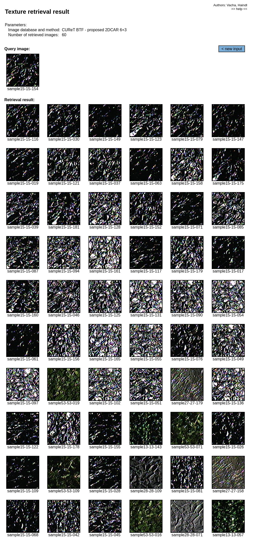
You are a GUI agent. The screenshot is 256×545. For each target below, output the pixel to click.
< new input (232, 49)
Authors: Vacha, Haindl (230, 5)
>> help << (239, 9)
